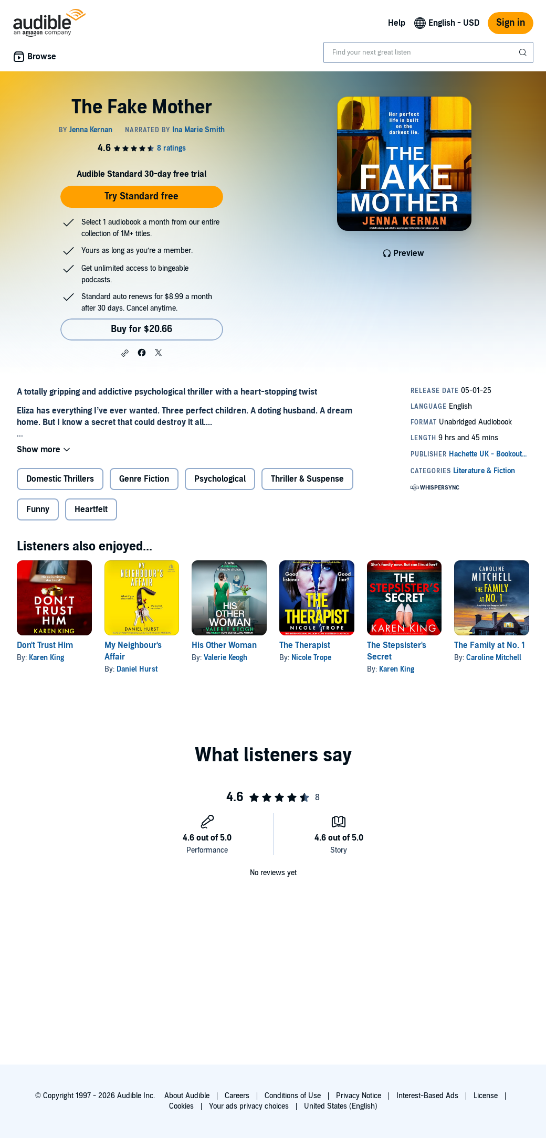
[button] (125, 353)
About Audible (186, 1095)
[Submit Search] (523, 52)
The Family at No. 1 (489, 645)
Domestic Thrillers (60, 479)
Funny (37, 509)
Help (396, 23)
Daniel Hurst (137, 669)
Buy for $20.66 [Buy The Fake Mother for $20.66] (141, 329)
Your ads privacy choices (249, 1106)
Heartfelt (91, 509)
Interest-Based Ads (427, 1095)
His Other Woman (224, 645)
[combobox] (428, 52)
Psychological (220, 479)
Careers (237, 1095)
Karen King (46, 657)
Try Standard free (141, 196)
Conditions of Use (293, 1095)
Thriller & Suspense (307, 479)
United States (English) (340, 1106)
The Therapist (304, 645)
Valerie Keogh (225, 657)
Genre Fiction (144, 479)
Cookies (181, 1106)
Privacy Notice (358, 1095)
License (486, 1095)
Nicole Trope (311, 657)
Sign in (510, 22)
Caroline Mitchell (493, 657)
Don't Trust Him (45, 645)
